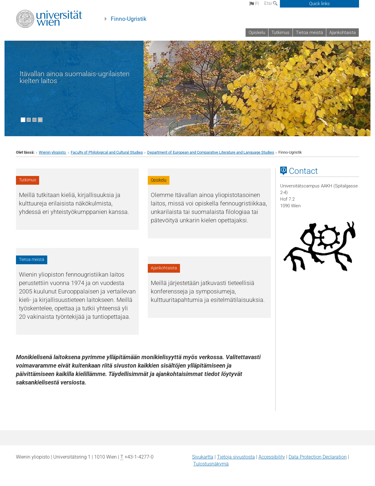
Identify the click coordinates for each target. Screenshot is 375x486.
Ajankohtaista (342, 32)
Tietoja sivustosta (236, 457)
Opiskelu (257, 32)
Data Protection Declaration (318, 457)
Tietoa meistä (309, 32)
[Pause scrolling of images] (40, 120)
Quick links (319, 3)
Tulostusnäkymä (211, 464)
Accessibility (272, 457)
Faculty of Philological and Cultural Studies (107, 152)
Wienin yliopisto (53, 152)
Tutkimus (280, 32)
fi (254, 3)
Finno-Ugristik (129, 19)
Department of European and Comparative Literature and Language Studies (210, 152)
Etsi (270, 3)
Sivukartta (202, 457)
